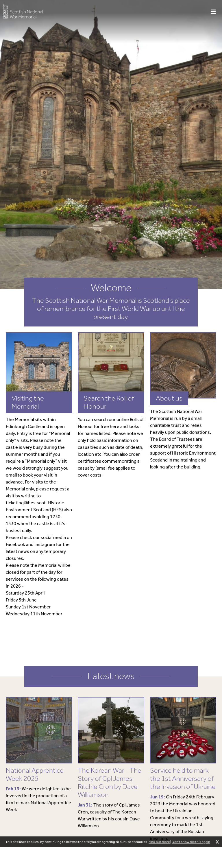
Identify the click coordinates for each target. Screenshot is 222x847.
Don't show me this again (191, 842)
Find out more (159, 842)
